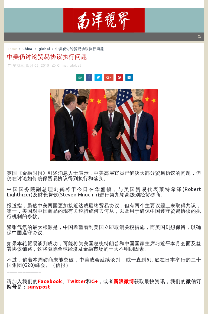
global (44, 49)
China (27, 49)
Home (12, 49)
